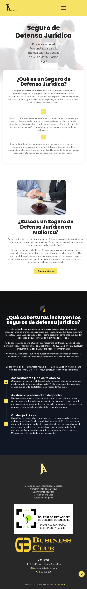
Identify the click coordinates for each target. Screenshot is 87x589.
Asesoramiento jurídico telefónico (35, 327)
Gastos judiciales (23, 365)
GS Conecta (59, 584)
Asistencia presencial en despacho (36, 344)
